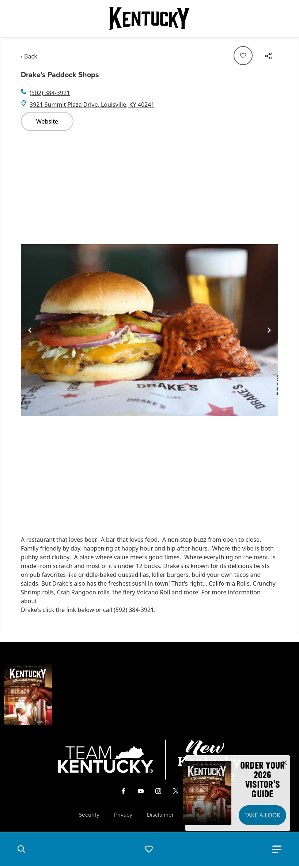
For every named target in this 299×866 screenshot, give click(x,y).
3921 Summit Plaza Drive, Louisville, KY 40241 (92, 105)
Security (89, 815)
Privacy (123, 815)
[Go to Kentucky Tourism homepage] (149, 18)
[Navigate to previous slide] (29, 330)
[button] (21, 849)
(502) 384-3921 (50, 93)
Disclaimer (160, 815)
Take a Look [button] (262, 815)
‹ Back (29, 56)
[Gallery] (149, 330)
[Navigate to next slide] (269, 330)
